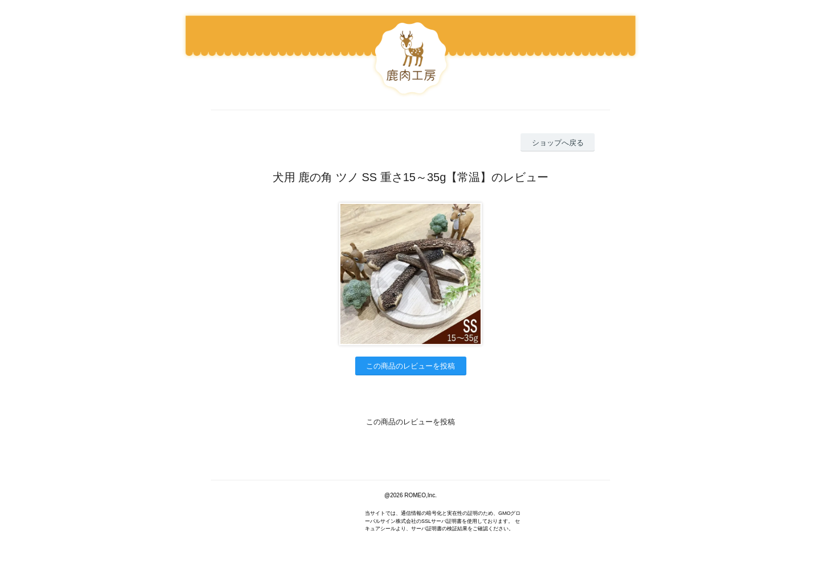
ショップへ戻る (558, 142)
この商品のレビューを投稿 (410, 366)
